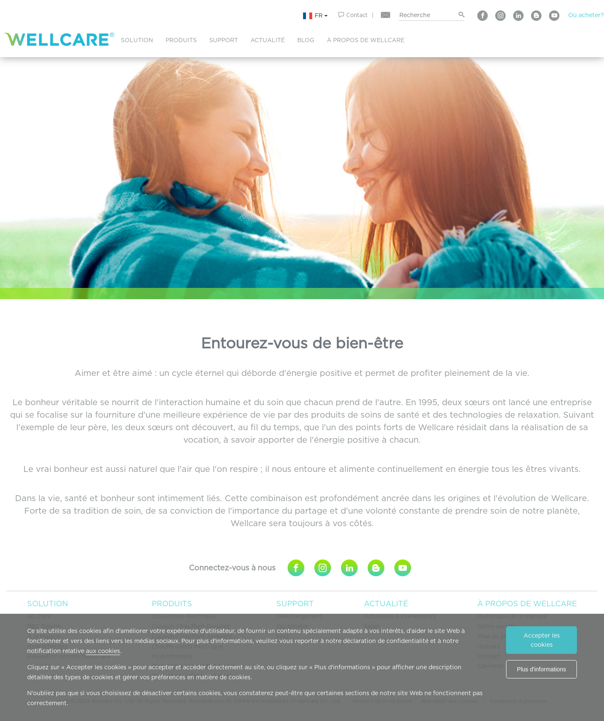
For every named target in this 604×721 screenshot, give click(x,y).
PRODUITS (181, 40)
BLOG (305, 40)
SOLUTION (137, 40)
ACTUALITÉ (268, 40)
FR (315, 16)
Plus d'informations (541, 669)
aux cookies (103, 651)
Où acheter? (586, 15)
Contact (357, 15)
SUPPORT (223, 40)
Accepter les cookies (542, 640)
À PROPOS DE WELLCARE (365, 40)
